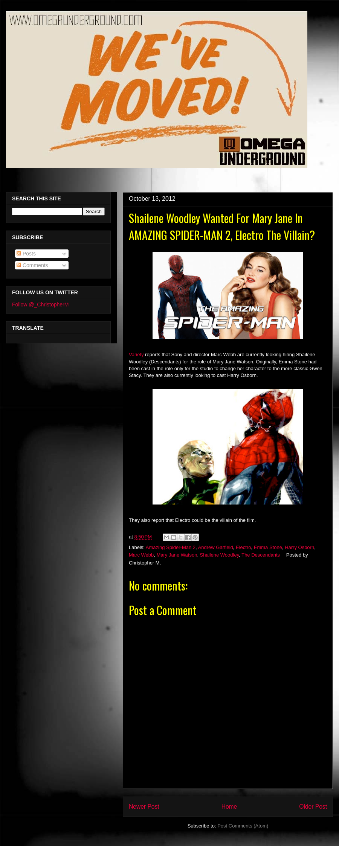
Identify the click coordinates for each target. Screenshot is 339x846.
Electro (243, 547)
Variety (136, 354)
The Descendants (260, 555)
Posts (26, 254)
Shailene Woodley (219, 555)
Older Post (313, 806)
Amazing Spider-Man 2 (170, 547)
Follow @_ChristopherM (40, 304)
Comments (32, 265)
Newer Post (144, 806)
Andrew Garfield (215, 547)
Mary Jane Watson (176, 555)
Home (229, 806)
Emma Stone (268, 547)
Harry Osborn (299, 547)
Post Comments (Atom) (242, 826)
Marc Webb (141, 555)
